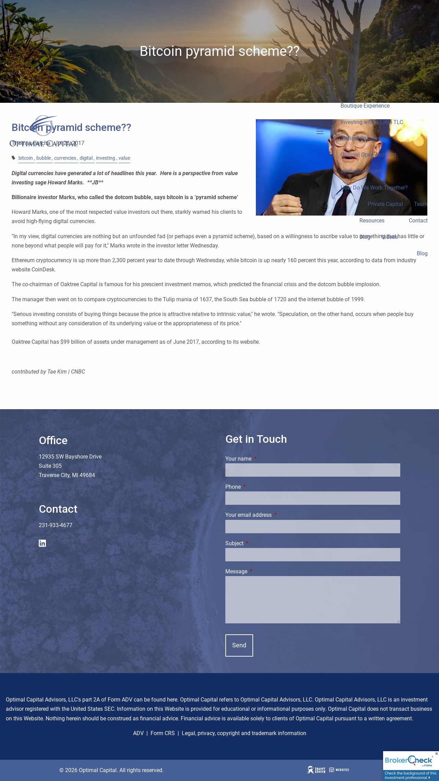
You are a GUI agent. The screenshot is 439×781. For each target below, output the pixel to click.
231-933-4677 (55, 525)
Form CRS (163, 733)
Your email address (274, 515)
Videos (389, 237)
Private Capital (385, 204)
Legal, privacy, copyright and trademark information (244, 733)
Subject (260, 543)
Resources (371, 220)
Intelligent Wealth (361, 171)
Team (421, 204)
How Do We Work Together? (374, 187)
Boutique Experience (365, 105)
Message (262, 571)
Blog (364, 237)
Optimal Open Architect (368, 154)
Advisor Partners (360, 138)
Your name (264, 458)
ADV (138, 733)
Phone (258, 487)
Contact (418, 220)
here (172, 699)
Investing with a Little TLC (372, 122)
